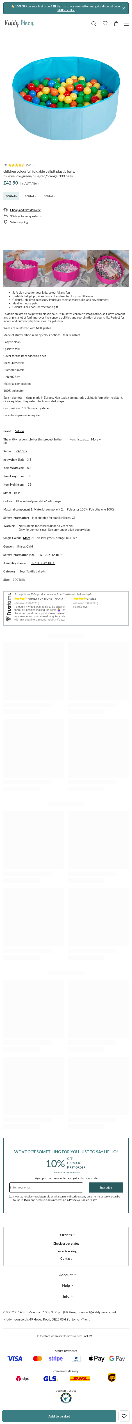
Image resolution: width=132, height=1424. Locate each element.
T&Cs (27, 1200)
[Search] (93, 23)
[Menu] (127, 24)
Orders (66, 1235)
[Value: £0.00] (116, 23)
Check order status (66, 1243)
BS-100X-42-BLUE (51, 555)
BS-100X (21, 451)
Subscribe (106, 1187)
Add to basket (59, 1416)
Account (66, 1274)
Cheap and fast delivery (25, 210)
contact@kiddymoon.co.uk (98, 1312)
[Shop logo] (19, 23)
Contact (66, 1258)
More (94, 439)
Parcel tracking (66, 1251)
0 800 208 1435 (14, 1312)
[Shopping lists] (105, 23)
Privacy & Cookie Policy (82, 1200)
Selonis (19, 431)
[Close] (124, 8)
